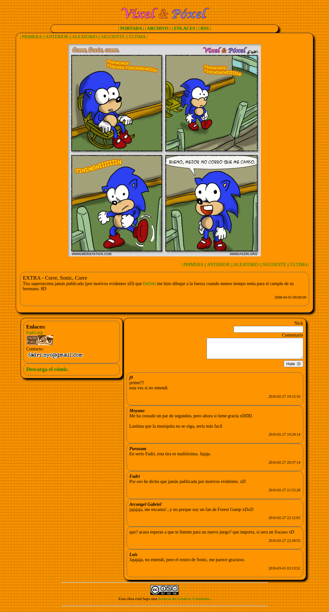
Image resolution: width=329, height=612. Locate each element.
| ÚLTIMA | (137, 36)
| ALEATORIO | (84, 36)
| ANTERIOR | (57, 36)
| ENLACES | (184, 28)
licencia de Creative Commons (183, 602)
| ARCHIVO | (158, 28)
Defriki (149, 283)
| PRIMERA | (32, 36)
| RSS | (204, 28)
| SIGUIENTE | (113, 36)
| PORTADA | (131, 28)
